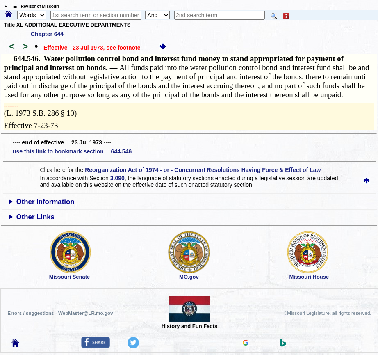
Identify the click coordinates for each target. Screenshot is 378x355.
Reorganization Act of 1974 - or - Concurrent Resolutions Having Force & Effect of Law (203, 170)
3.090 (117, 178)
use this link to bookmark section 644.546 (72, 151)
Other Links (35, 217)
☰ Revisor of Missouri (34, 6)
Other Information (45, 202)
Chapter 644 (47, 34)
